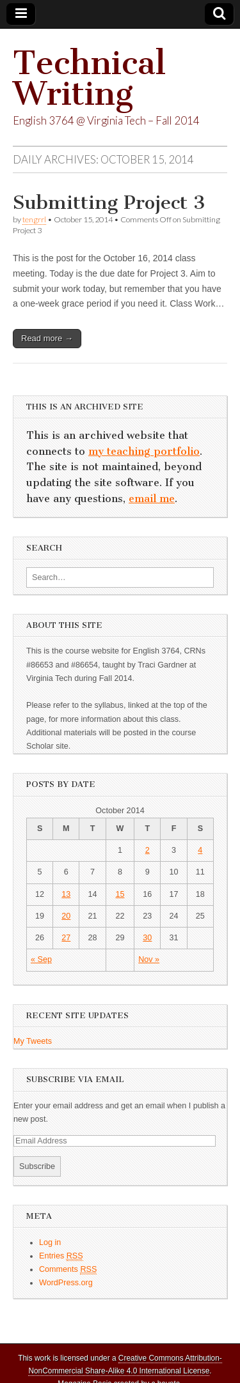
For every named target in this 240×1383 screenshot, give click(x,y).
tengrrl (34, 219)
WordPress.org (66, 1282)
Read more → (47, 338)
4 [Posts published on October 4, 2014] (200, 850)
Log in (50, 1242)
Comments (68, 1269)
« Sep (41, 959)
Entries (61, 1256)
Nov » (148, 959)
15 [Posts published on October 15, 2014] (119, 894)
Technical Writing (89, 78)
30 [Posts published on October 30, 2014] (147, 937)
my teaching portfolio (144, 451)
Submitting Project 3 (109, 202)
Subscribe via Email (75, 1079)
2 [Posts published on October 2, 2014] (147, 850)
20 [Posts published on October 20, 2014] (65, 916)
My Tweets (32, 1041)
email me (152, 499)
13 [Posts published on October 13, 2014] (65, 894)
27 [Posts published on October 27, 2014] (65, 937)
